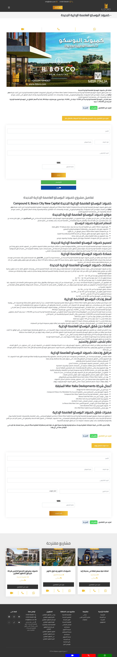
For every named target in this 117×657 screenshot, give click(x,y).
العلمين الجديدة (66, 617)
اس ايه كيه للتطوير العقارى (49, 628)
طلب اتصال (58, 7)
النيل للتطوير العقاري (49, 639)
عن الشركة (103, 617)
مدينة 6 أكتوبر (67, 630)
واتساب (58, 182)
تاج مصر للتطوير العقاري (49, 620)
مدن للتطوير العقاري (49, 634)
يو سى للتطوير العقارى (48, 615)
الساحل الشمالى (66, 625)
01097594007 (66, 1)
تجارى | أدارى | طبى (85, 617)
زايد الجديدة (67, 639)
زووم (58, 187)
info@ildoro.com (51, 1)
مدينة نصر (67, 634)
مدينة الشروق (67, 637)
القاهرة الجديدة (66, 622)
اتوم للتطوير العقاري (48, 622)
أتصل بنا (85, 107)
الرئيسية (102, 615)
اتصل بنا (103, 620)
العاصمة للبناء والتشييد (48, 625)
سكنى (85, 615)
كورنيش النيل (66, 644)
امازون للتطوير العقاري (49, 632)
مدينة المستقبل (66, 632)
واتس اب (93, 107)
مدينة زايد (67, 627)
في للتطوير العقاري (48, 636)
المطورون (102, 622)
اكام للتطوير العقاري (48, 617)
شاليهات (84, 620)
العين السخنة (66, 620)
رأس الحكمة (66, 642)
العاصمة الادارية (66, 615)
